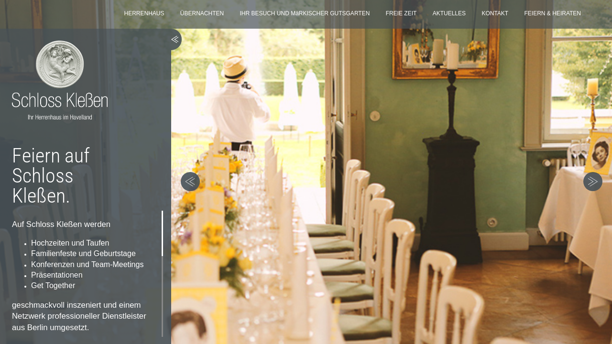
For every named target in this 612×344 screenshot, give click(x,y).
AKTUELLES (449, 13)
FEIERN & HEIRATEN (553, 13)
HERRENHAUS (144, 13)
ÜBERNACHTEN (202, 13)
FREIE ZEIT (401, 13)
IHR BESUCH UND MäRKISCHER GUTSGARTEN (305, 13)
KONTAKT (494, 13)
